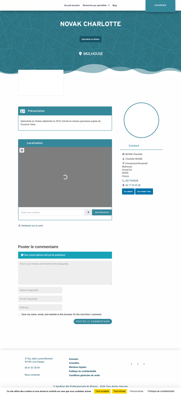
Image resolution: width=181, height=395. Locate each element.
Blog (115, 5)
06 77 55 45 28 (132, 185)
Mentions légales (77, 367)
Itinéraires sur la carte (32, 225)
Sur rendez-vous (144, 191)
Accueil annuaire (72, 5)
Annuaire (73, 359)
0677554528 (131, 180)
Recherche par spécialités (95, 5)
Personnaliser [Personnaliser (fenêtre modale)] (136, 391)
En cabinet (128, 191)
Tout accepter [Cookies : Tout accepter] (102, 391)
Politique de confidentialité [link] (161, 391)
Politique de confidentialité (82, 371)
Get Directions (102, 212)
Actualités (74, 363)
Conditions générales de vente (84, 375)
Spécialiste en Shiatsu (90, 39)
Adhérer (160, 5)
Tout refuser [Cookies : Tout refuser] (119, 391)
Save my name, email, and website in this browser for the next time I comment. (61, 314)
